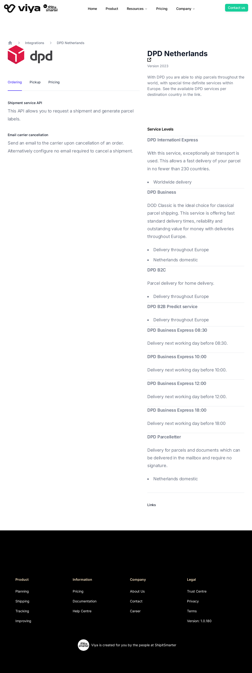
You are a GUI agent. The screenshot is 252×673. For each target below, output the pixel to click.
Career (135, 611)
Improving (23, 621)
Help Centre (82, 611)
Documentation (85, 601)
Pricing (162, 9)
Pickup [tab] (35, 82)
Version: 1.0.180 (199, 621)
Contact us (236, 8)
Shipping (22, 601)
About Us (137, 591)
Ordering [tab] (15, 82)
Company (185, 9)
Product (112, 9)
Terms (192, 611)
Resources (137, 9)
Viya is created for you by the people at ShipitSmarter (133, 645)
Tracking (22, 611)
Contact (136, 601)
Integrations (34, 43)
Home (92, 9)
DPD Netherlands (70, 43)
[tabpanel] (74, 127)
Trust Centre (197, 591)
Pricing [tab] (54, 82)
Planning (22, 591)
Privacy (193, 601)
